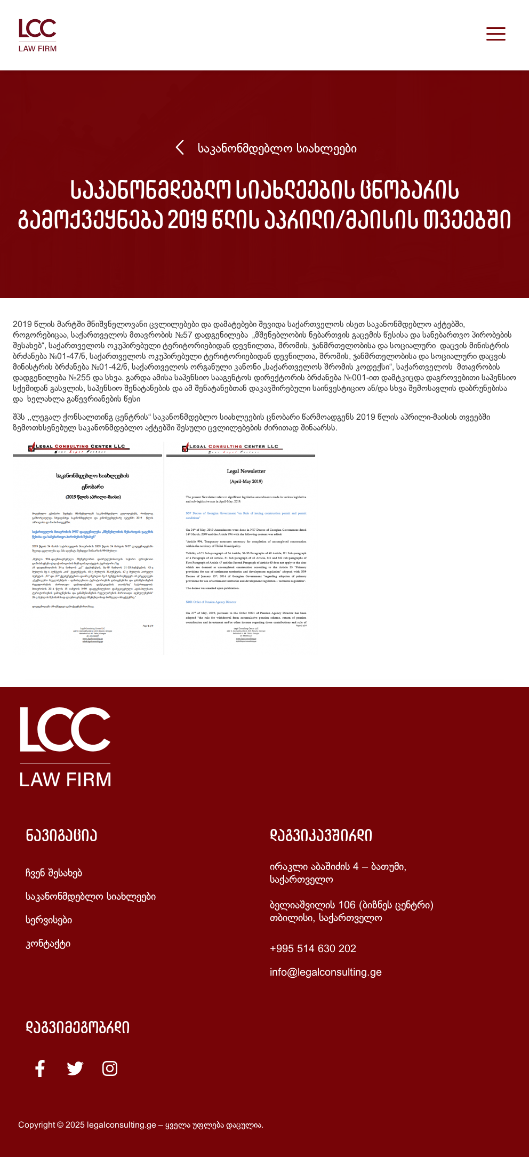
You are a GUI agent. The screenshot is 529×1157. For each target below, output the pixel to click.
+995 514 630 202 (313, 949)
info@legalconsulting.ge (326, 973)
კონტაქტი (48, 944)
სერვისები (49, 920)
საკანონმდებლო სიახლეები (277, 149)
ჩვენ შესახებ (54, 873)
